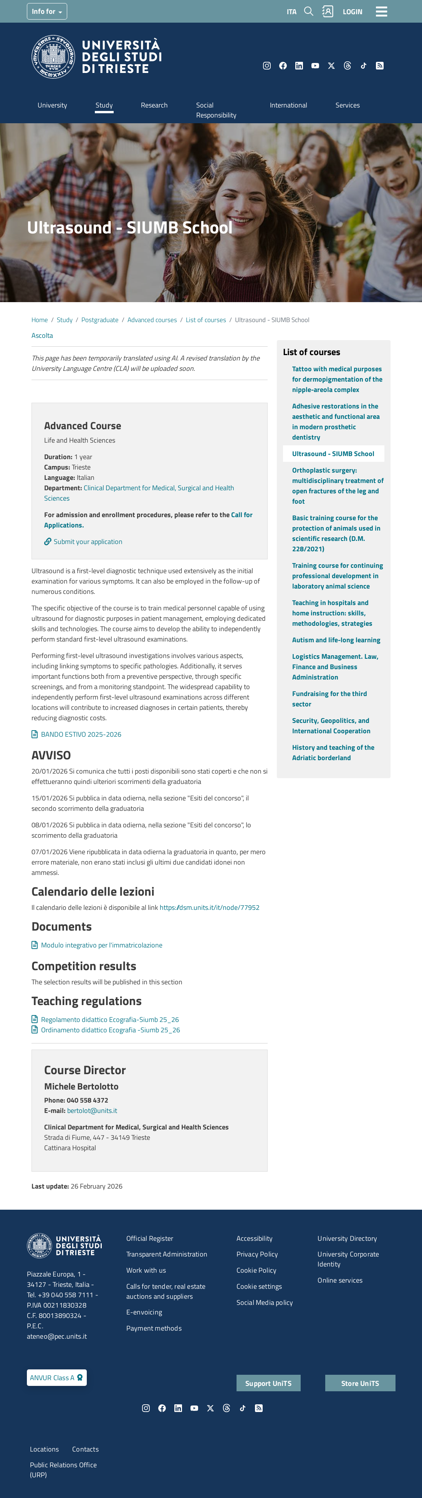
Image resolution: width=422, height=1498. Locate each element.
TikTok (364, 66)
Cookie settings (259, 1286)
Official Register (149, 1238)
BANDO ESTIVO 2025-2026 (81, 734)
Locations (44, 1449)
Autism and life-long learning (336, 640)
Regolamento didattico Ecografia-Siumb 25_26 (110, 1019)
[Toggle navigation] (381, 11)
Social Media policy (265, 1302)
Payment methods (154, 1328)
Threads (347, 66)
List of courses (206, 319)
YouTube (315, 66)
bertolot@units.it (92, 1110)
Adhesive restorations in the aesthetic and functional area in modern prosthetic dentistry (336, 421)
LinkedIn (299, 66)
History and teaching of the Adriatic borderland (333, 752)
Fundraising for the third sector (329, 698)
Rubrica (327, 11)
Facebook (283, 66)
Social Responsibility (216, 110)
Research (154, 105)
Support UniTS (268, 1383)
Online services (340, 1280)
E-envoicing (144, 1312)
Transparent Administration (166, 1254)
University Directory (347, 1238)
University (52, 105)
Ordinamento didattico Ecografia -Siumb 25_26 (110, 1030)
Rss (380, 66)
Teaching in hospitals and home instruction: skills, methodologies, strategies (332, 612)
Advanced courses (152, 319)
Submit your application (88, 541)
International (288, 105)
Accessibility (255, 1238)
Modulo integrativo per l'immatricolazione (101, 945)
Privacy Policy (257, 1254)
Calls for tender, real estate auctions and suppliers (166, 1291)
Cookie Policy (257, 1270)
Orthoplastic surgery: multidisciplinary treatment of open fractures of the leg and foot (338, 485)
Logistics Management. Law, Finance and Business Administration (335, 666)
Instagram (267, 66)
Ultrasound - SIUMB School (333, 453)
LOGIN (352, 11)
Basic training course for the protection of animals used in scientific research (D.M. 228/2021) (336, 533)
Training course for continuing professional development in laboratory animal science (337, 575)
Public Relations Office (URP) (63, 1470)
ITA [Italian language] (291, 11)
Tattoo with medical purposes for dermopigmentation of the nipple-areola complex (337, 379)
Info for (44, 11)
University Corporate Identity (348, 1259)
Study (104, 105)
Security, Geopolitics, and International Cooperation (331, 725)
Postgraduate (100, 319)
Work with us (146, 1270)
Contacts (85, 1449)
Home (39, 319)
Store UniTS (360, 1383)
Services (348, 105)
